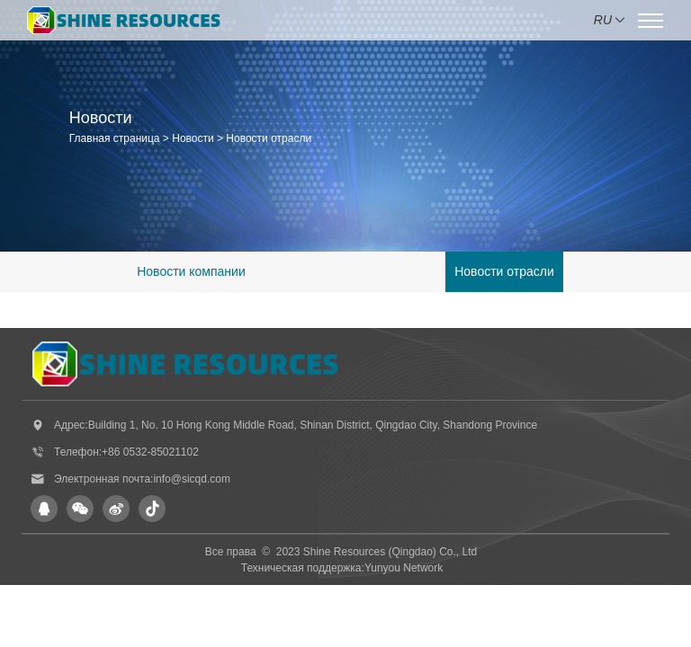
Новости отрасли (268, 138)
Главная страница (114, 138)
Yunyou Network (403, 568)
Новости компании (191, 271)
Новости (192, 138)
